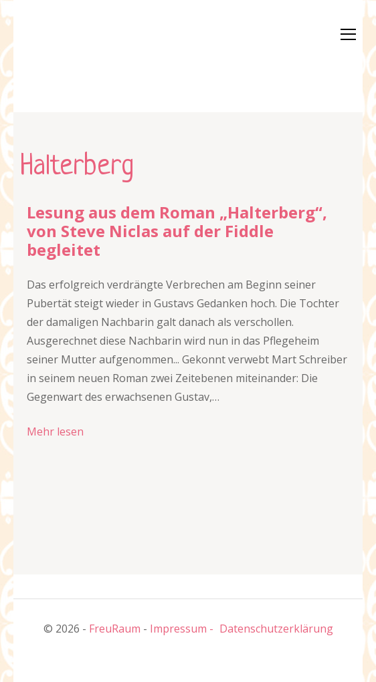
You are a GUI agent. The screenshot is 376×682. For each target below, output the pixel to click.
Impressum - (181, 628)
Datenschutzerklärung (276, 628)
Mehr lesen (55, 431)
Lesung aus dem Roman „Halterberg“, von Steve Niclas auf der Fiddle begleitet (177, 231)
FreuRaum (114, 628)
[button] (60, 53)
